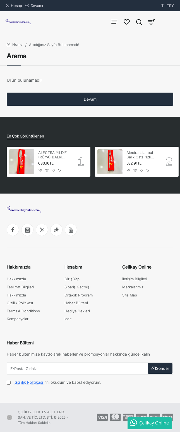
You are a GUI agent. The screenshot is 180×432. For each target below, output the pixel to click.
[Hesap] (14, 6)
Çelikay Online (137, 267)
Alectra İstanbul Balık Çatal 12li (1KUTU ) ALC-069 (139, 155)
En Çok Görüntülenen (25, 136)
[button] (40, 170)
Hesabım (73, 267)
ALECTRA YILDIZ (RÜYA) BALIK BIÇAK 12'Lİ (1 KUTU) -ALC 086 (53, 155)
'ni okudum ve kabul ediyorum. (54, 382)
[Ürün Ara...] (139, 21)
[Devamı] (34, 6)
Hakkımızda (19, 267)
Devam (90, 99)
